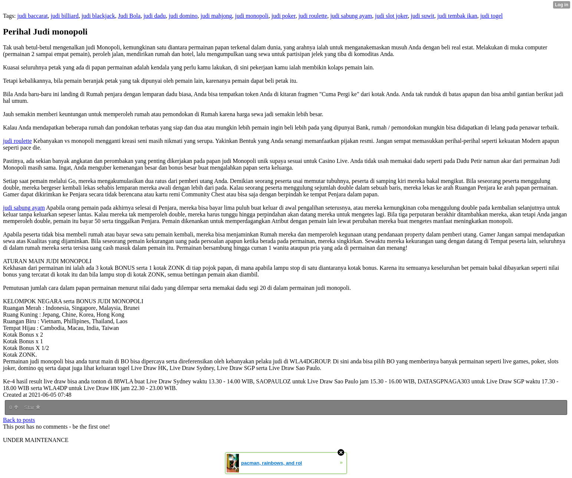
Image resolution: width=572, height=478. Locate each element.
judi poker (284, 16)
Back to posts (19, 420)
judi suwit (422, 16)
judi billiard (65, 16)
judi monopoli (251, 16)
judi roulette (312, 16)
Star (32, 407)
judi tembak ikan (457, 16)
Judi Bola (129, 16)
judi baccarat (32, 16)
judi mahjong (216, 16)
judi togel (491, 16)
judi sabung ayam (351, 16)
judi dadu (155, 16)
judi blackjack (98, 16)
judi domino (183, 16)
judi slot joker (391, 16)
